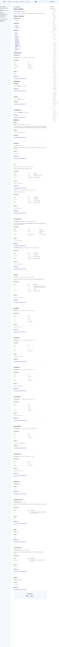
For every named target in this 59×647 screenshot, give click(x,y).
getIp (16, 47)
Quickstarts (10, 1)
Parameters (55, 17)
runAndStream (17, 36)
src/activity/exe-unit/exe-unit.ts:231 (20, 245)
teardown (16, 33)
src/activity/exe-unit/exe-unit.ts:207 (20, 213)
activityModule (17, 27)
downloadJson (17, 44)
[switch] (36, 1)
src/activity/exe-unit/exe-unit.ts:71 (19, 117)
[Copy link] (23, 8)
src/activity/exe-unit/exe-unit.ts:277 (20, 331)
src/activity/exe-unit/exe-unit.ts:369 (20, 589)
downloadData (17, 43)
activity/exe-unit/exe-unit (18, 11)
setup (16, 32)
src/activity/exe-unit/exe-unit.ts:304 (20, 475)
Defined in (54, 20)
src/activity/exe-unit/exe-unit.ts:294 (20, 420)
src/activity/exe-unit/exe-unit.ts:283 (20, 361)
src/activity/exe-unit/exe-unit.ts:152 (20, 158)
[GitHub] (53, 2)
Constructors (54, 10)
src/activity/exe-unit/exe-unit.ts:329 (20, 523)
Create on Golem (15, 1)
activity (16, 26)
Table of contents (54, 9)
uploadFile (16, 38)
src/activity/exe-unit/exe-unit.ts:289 (20, 390)
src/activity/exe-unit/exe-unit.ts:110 (20, 137)
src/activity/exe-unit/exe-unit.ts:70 (20, 104)
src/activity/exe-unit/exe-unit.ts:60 (20, 90)
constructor (17, 20)
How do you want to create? (4, 8)
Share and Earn (21, 1)
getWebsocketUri (17, 46)
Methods (54, 13)
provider (16, 25)
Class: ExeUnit (53, 8)
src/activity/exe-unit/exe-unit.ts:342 (20, 541)
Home (6, 1)
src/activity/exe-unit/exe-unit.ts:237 (20, 268)
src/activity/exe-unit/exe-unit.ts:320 (20, 493)
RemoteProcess (30, 223)
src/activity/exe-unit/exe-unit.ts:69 (20, 78)
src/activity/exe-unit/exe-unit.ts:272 (20, 302)
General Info (27, 1)
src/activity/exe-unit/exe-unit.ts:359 (20, 571)
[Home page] (3, 2)
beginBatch (16, 45)
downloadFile (54, 82)
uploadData (17, 40)
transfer (16, 37)
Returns (54, 38)
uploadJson (17, 39)
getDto (16, 50)
